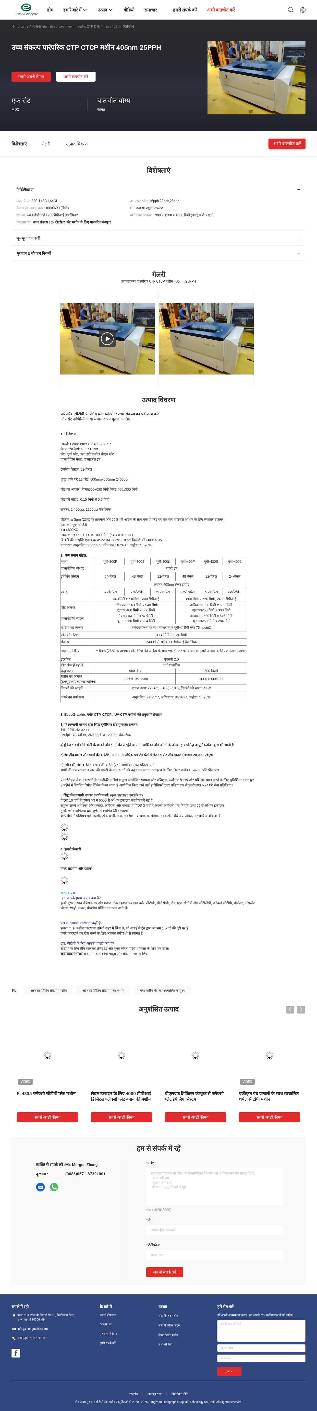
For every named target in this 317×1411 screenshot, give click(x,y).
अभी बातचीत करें (76, 76)
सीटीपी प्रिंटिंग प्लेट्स (169, 1325)
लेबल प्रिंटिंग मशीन (168, 1335)
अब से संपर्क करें (164, 1272)
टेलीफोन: (154, 1245)
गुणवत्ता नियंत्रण (108, 1333)
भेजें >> (229, 1371)
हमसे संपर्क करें (108, 1343)
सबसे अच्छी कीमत (31, 76)
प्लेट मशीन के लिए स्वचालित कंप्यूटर (162, 990)
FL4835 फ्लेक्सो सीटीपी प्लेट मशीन (46, 1093)
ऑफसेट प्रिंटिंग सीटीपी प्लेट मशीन (103, 990)
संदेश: (152, 1163)
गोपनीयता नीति (179, 1394)
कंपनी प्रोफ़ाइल (108, 1315)
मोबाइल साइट (154, 1394)
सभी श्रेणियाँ (164, 1344)
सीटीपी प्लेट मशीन (43, 27)
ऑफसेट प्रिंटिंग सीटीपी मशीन (48, 990)
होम (14, 27)
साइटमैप (133, 1394)
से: (149, 1220)
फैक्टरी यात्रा (106, 1324)
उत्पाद (24, 27)
